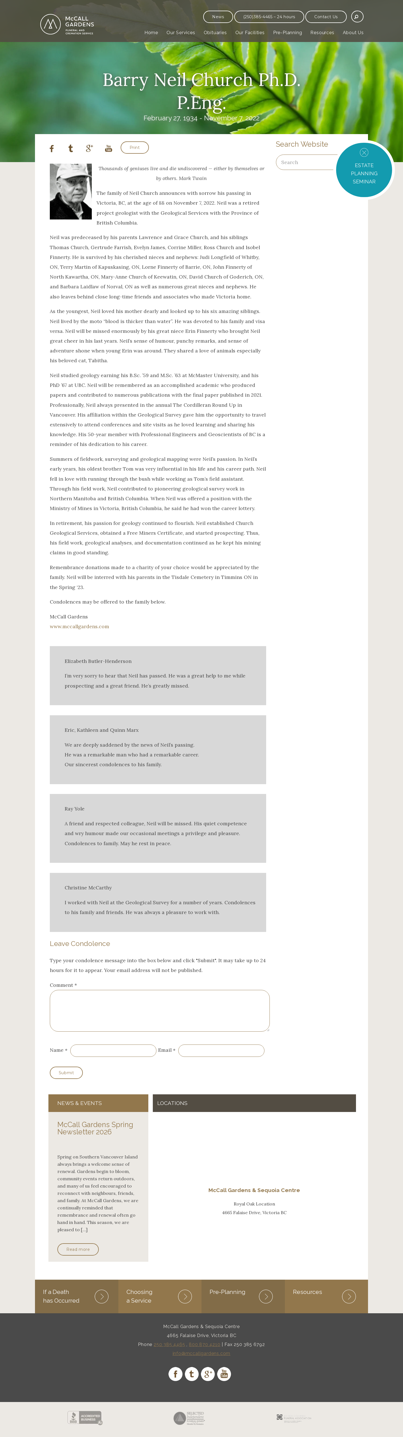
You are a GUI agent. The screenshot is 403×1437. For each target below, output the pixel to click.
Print (135, 147)
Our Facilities (250, 32)
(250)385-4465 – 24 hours (269, 16)
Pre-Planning (287, 32)
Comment (63, 985)
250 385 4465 (169, 1350)
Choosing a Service (139, 1302)
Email (165, 1057)
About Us (353, 32)
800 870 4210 (205, 1350)
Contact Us (326, 16)
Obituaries (215, 32)
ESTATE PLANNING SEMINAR (364, 173)
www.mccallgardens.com (79, 626)
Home (151, 32)
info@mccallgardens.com (202, 1359)
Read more (78, 1256)
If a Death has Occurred (61, 1302)
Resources (322, 32)
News (218, 16)
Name (57, 1057)
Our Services (181, 32)
